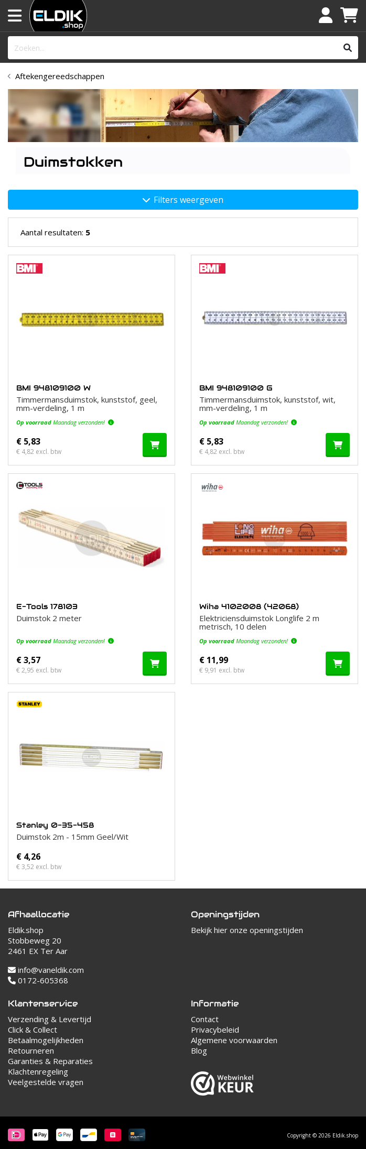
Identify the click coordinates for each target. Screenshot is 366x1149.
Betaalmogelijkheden (45, 1040)
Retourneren (31, 1050)
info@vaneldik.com (46, 969)
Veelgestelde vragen (45, 1082)
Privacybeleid (215, 1029)
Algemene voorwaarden (234, 1040)
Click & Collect (32, 1029)
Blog (199, 1050)
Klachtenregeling (38, 1071)
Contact (205, 1019)
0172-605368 (38, 980)
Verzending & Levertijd (49, 1019)
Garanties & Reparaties (50, 1061)
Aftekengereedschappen (59, 76)
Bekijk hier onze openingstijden (247, 930)
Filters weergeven (183, 199)
